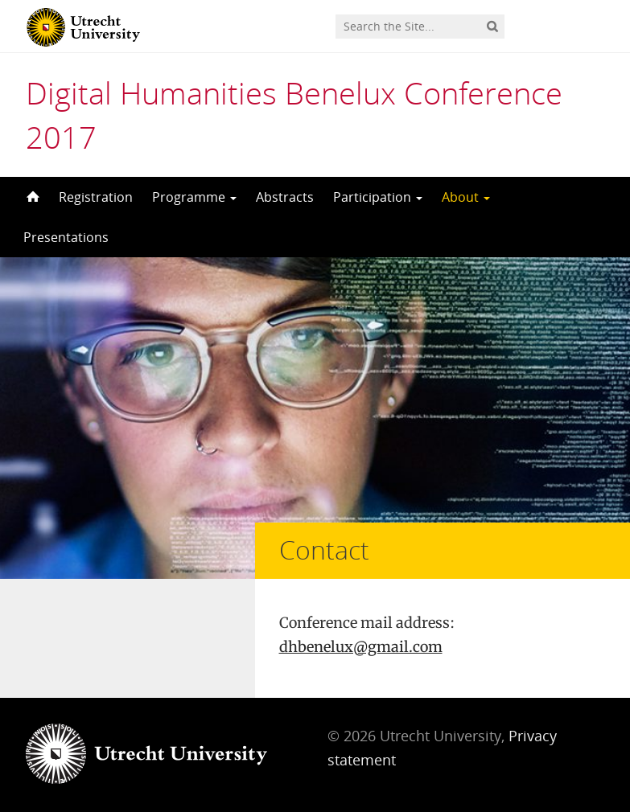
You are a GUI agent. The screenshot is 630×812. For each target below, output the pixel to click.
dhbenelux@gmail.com (361, 647)
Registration (96, 197)
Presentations (66, 237)
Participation (377, 197)
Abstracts (285, 197)
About (466, 197)
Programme (194, 197)
